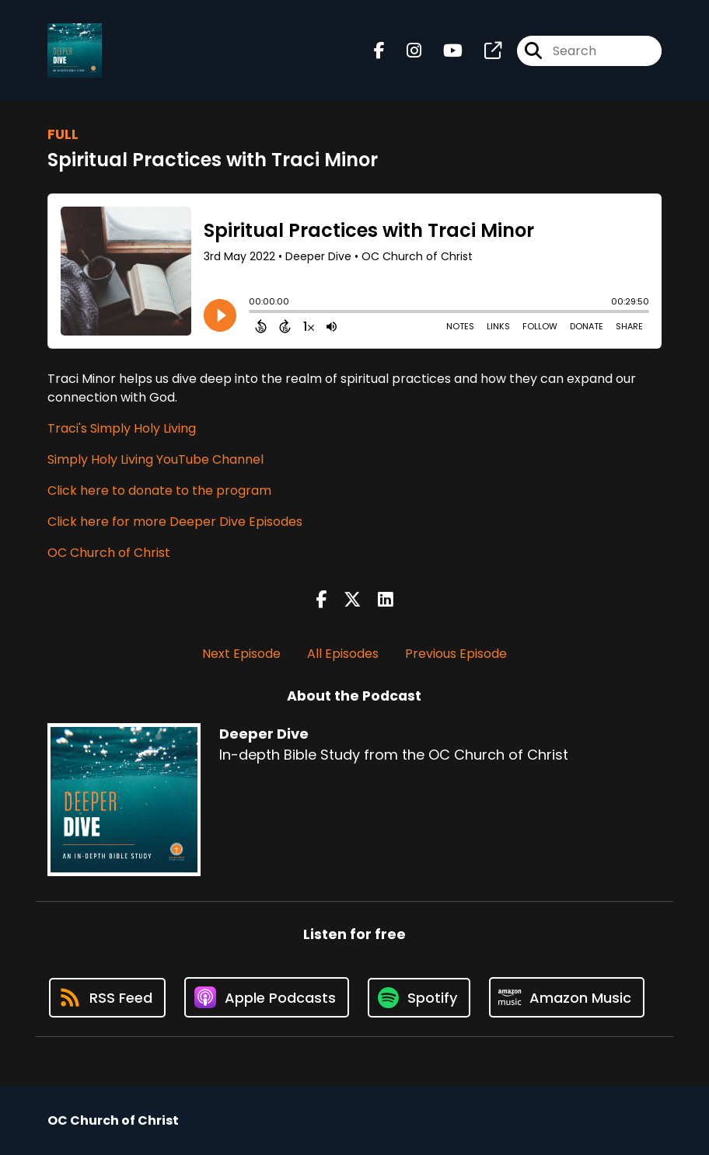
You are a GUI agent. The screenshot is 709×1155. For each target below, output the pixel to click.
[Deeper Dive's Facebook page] (379, 51)
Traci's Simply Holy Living (121, 428)
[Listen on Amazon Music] (566, 997)
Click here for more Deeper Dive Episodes (174, 522)
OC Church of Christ (108, 553)
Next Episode (241, 654)
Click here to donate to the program (159, 490)
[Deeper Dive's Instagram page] (404, 51)
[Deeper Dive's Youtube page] (443, 51)
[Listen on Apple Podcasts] (266, 997)
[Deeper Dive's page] (483, 51)
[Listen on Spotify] (419, 998)
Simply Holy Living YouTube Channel (155, 459)
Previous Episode (456, 654)
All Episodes (343, 654)
